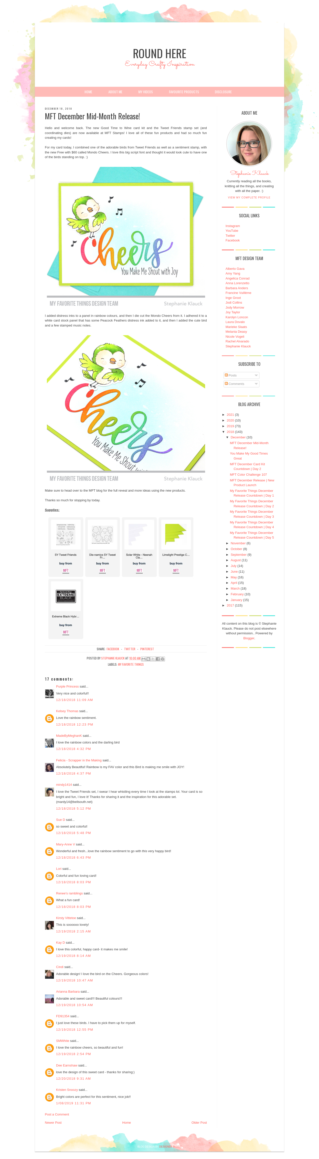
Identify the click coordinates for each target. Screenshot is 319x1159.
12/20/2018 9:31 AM (73, 1078)
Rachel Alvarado (237, 341)
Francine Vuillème (238, 293)
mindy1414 (64, 785)
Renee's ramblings (69, 893)
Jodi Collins (234, 302)
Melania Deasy (236, 331)
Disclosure (223, 91)
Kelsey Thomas (67, 711)
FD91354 (62, 1016)
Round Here (159, 53)
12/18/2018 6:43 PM (73, 857)
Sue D (60, 820)
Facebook (233, 240)
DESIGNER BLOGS (170, 1146)
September (239, 554)
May (234, 577)
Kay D (60, 942)
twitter (129, 649)
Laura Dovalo (235, 322)
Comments (234, 384)
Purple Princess (67, 686)
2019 (230, 426)
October (236, 549)
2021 (230, 415)
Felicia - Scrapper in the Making (79, 760)
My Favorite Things (131, 664)
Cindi (60, 967)
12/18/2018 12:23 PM (74, 724)
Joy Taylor (233, 312)
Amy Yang (233, 273)
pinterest (147, 649)
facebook (113, 649)
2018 (230, 432)
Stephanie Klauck (249, 174)
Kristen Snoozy (67, 1090)
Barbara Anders (237, 288)
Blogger (248, 638)
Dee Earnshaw (66, 1065)
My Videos (145, 91)
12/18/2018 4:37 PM (73, 773)
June (234, 571)
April (234, 583)
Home (88, 91)
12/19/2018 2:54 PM (73, 1054)
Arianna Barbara (68, 991)
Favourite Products (184, 91)
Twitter (230, 235)
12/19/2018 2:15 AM (73, 931)
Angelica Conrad (237, 278)
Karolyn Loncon (237, 317)
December (238, 437)
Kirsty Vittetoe (66, 918)
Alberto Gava (235, 269)
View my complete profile (249, 197)
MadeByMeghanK (69, 736)
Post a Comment (57, 1114)
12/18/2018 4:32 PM (73, 749)
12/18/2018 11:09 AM (74, 700)
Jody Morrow (235, 307)
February (237, 594)
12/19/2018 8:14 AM (73, 956)
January (236, 600)
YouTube (232, 230)
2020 (230, 420)
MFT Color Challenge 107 (248, 474)
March (235, 588)
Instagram (233, 226)
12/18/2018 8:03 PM (73, 882)
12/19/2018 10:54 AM (74, 1005)
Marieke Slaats (236, 327)
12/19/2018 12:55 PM (74, 1029)
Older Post (199, 1122)
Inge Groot (233, 298)
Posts (231, 375)
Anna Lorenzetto (237, 283)
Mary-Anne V (65, 844)
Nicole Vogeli (235, 336)
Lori (59, 869)
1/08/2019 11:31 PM (73, 1103)
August (236, 560)
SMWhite (62, 1041)
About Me (115, 91)
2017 (230, 605)
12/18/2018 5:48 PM (73, 833)
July (234, 566)
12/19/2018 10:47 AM (74, 980)
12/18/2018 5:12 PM (73, 808)
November (238, 543)
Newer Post (53, 1122)
